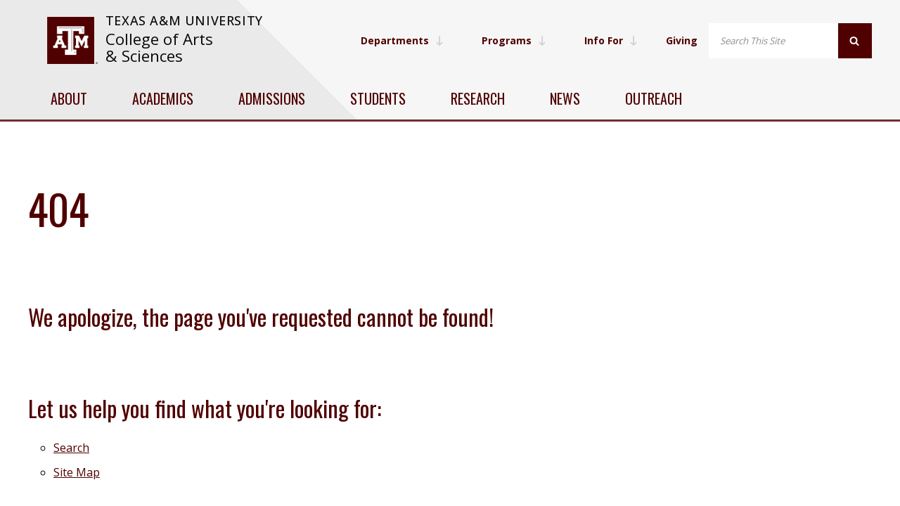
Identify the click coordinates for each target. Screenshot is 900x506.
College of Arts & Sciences (159, 47)
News (565, 98)
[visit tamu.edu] (72, 40)
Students (378, 98)
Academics (162, 98)
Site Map (76, 472)
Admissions (271, 98)
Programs (514, 40)
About (69, 98)
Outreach (653, 98)
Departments (402, 40)
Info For (611, 40)
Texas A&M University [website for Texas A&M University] (184, 20)
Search (71, 447)
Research (478, 98)
